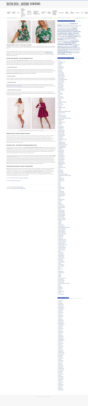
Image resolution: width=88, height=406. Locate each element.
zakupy (59, 290)
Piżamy (59, 184)
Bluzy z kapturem (61, 90)
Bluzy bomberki (61, 84)
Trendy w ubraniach (61, 278)
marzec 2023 (60, 347)
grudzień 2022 (60, 349)
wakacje (59, 286)
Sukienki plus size (61, 243)
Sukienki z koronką (61, 248)
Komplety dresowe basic (62, 144)
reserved (59, 196)
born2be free (60, 94)
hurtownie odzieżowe (62, 116)
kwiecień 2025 (60, 315)
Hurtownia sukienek (62, 115)
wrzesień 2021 (60, 369)
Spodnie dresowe (61, 212)
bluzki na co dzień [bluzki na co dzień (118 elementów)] (71, 31)
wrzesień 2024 (60, 324)
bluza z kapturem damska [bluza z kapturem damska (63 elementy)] (68, 28)
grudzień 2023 (60, 336)
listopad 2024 (60, 321)
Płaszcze (59, 186)
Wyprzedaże (60, 288)
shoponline (60, 200)
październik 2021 (61, 368)
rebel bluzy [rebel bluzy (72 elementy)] (63, 49)
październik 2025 (61, 307)
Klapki (59, 124)
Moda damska (60, 170)
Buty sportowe (61, 98)
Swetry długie (60, 254)
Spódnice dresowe (61, 207)
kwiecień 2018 (60, 384)
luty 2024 (60, 333)
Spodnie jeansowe (61, 215)
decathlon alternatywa (62, 102)
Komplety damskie (61, 142)
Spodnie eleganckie (61, 214)
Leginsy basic (60, 164)
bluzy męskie (60, 87)
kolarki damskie (61, 127)
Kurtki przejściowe (61, 156)
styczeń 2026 (60, 303)
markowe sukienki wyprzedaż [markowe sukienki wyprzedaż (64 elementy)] (67, 46)
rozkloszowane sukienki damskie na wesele (23, 47)
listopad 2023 (60, 337)
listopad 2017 (60, 388)
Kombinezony (60, 138)
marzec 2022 (60, 361)
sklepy (59, 202)
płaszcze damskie (61, 187)
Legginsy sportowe (61, 163)
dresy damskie (61, 104)
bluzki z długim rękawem (62, 79)
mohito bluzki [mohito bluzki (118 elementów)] (72, 48)
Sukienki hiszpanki (61, 231)
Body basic (60, 92)
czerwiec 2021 (60, 373)
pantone (59, 182)
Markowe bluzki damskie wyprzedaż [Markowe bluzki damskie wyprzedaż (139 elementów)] (66, 44)
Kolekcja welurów (61, 134)
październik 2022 (61, 352)
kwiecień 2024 (60, 331)
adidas (59, 60)
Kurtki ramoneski (61, 159)
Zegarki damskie (61, 294)
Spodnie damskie (61, 211)
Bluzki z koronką (61, 82)
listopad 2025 (60, 305)
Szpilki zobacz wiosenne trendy (17, 187)
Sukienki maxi (60, 235)
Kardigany (60, 123)
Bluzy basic (60, 83)
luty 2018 (60, 387)
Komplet (59, 140)
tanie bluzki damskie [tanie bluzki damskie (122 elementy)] (64, 52)
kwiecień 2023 (60, 345)
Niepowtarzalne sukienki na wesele (64, 175)
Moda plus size (61, 172)
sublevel (59, 222)
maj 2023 (60, 344)
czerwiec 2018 (60, 381)
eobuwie (59, 108)
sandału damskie (61, 199)
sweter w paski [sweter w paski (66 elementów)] (70, 51)
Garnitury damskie (61, 112)
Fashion (59, 110)
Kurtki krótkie (60, 154)
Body (59, 91)
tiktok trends (60, 268)
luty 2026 (60, 301)
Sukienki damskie (61, 226)
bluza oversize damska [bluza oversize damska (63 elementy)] (64, 26)
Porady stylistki (61, 191)
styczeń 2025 (60, 319)
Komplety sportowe (61, 147)
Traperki (59, 274)
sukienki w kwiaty (61, 246)
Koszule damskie (61, 150)
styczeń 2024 (60, 335)
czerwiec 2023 (60, 343)
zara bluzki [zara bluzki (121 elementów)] (61, 54)
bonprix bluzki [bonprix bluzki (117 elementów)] (73, 36)
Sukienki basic (60, 224)
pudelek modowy (61, 195)
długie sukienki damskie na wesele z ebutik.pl (43, 46)
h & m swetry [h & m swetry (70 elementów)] (70, 39)
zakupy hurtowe (61, 291)
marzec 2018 (60, 385)
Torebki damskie (61, 272)
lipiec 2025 (60, 311)
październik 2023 (61, 339)
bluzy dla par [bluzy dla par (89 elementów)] (65, 36)
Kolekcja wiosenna (61, 135)
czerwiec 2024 (60, 328)
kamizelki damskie (61, 122)
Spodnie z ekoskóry (61, 218)
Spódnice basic (61, 204)
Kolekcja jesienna (61, 130)
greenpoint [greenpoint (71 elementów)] (65, 39)
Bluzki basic (60, 71)
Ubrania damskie (61, 280)
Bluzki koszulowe (61, 75)
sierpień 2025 (60, 309)
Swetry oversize (61, 256)
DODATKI (60, 103)
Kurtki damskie (61, 151)
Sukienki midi (60, 236)
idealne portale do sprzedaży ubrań (64, 118)
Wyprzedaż (60, 287)
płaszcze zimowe (61, 188)
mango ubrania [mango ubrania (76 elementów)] (60, 43)
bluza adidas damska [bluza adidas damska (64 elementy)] (65, 25)
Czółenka (60, 100)
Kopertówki (60, 148)
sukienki (48, 51)
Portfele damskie (61, 192)
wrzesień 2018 (60, 377)
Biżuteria (60, 70)
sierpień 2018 (60, 379)
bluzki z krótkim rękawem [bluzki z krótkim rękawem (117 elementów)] (65, 35)
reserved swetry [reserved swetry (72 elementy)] (68, 49)
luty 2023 (60, 348)
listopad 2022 (60, 351)
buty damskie (60, 96)
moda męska (60, 171)
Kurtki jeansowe (61, 152)
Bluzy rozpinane (61, 88)
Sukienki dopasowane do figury (64, 227)
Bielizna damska (61, 67)
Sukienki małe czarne (62, 234)
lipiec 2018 (60, 380)
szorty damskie (61, 260)
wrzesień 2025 (60, 308)
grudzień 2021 (60, 365)
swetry (59, 251)
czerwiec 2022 (60, 357)
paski (59, 183)
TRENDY (59, 275)
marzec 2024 (60, 332)
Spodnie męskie (61, 216)
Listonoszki (60, 166)
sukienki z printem (61, 250)
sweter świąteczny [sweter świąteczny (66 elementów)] (76, 51)
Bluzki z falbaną (61, 80)
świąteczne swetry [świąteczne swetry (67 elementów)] (68, 54)
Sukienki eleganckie (61, 230)
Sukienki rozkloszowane (62, 244)
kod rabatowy (60, 126)
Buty (59, 95)
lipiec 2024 (60, 327)
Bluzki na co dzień (61, 76)
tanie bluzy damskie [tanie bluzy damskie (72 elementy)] (76, 52)
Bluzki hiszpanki (61, 74)
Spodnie (59, 208)
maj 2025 (60, 313)
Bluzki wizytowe (61, 78)
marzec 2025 (60, 316)
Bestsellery (60, 66)
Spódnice (60, 203)
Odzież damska (61, 178)
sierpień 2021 (60, 371)
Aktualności (60, 63)
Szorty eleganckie (61, 262)
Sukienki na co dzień (62, 239)
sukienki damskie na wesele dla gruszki (14, 85)
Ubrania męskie (61, 282)
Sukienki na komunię (62, 240)
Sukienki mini (60, 238)
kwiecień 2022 (60, 360)
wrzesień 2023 (60, 340)
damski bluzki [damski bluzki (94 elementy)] (64, 38)
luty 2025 (60, 317)
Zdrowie (59, 292)
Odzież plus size (61, 179)
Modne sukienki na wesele (27, 46)
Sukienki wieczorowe (62, 247)
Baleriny (59, 64)
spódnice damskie (61, 206)
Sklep (7, 168)
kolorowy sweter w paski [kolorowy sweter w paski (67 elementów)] (65, 41)
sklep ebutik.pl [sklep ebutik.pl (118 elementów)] (62, 51)
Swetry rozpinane (61, 258)
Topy (59, 270)
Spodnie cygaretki (61, 210)
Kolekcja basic (60, 128)
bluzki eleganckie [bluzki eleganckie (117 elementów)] (68, 30)
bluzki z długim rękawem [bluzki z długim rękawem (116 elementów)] (71, 33)
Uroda (59, 284)
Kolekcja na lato (61, 132)
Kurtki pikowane (61, 155)
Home (59, 114)
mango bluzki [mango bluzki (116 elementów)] (74, 41)
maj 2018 (60, 383)
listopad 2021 (60, 367)
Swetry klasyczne (61, 255)
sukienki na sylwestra (62, 242)
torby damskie (60, 271)
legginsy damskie (61, 162)
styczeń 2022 (60, 364)
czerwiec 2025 (60, 312)
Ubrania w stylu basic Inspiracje (64, 283)
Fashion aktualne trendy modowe (64, 111)
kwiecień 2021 (60, 376)
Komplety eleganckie (62, 146)
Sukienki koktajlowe (61, 232)
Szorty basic (60, 259)
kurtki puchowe (61, 158)
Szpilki (59, 263)
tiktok (59, 267)
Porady (59, 190)
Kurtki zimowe (60, 160)
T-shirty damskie (61, 266)
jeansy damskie (61, 119)
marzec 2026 (60, 300)
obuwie (59, 176)
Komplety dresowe (61, 143)
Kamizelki (60, 120)
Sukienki (59, 223)
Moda (22, 46)
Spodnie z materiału (62, 219)
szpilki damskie (61, 264)
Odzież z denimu (61, 180)
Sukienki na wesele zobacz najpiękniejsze (18, 188)
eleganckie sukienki (61, 107)
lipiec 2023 (60, 341)
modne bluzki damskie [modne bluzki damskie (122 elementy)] (67, 47)
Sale (59, 198)
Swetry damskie (61, 252)
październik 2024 (61, 323)
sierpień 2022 (60, 355)
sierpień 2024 (60, 325)
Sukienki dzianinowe (62, 228)
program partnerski (61, 194)
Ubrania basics (61, 279)
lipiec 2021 (60, 372)
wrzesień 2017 (60, 389)
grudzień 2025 (60, 304)
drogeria (59, 106)
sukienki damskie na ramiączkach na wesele (37, 47)
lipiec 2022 (60, 356)
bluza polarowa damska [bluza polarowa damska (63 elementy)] (72, 26)
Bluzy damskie (60, 86)
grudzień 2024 (60, 320)
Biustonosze (60, 68)
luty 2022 (60, 363)
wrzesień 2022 (60, 353)
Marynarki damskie (61, 167)
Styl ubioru (60, 220)
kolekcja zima (60, 136)
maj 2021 (60, 375)
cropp (59, 99)
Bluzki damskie (61, 72)
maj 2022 (60, 359)
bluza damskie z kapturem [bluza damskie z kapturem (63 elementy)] (73, 25)
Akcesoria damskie (61, 62)
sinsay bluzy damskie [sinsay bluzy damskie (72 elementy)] (76, 49)
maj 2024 (60, 329)
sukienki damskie (48, 52)
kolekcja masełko (61, 131)
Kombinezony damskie (62, 139)
